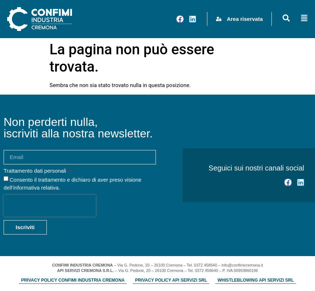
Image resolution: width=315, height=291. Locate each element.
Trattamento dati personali (36, 171)
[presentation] (50, 206)
